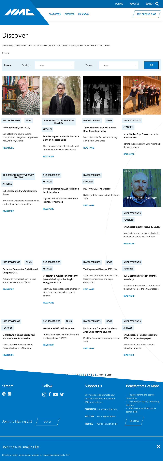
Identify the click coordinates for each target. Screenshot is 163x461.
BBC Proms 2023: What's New (96, 189)
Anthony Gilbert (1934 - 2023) (16, 128)
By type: (89, 65)
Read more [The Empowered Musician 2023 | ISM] (88, 289)
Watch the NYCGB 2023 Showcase (58, 328)
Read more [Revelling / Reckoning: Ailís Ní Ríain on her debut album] (48, 209)
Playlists (128, 220)
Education (83, 14)
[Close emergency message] (159, 447)
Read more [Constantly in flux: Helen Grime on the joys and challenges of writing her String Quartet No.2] (48, 303)
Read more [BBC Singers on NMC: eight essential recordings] (129, 296)
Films (109, 121)
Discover (69, 14)
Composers (54, 14)
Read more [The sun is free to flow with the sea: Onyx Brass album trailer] (88, 148)
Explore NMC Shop (146, 14)
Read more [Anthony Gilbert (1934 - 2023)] (8, 148)
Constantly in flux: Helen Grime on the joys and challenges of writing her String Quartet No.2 (60, 279)
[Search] (150, 4)
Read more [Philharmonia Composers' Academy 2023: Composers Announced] (88, 348)
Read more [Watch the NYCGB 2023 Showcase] (48, 345)
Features (128, 127)
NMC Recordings (11, 121)
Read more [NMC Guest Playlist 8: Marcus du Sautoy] (129, 244)
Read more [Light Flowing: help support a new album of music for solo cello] (8, 355)
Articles (47, 129)
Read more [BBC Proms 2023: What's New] (88, 205)
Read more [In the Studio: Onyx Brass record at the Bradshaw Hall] (129, 154)
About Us (134, 4)
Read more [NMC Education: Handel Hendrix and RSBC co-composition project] (129, 355)
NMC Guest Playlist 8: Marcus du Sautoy (142, 227)
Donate (119, 4)
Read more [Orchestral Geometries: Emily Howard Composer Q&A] (8, 289)
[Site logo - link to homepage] (25, 12)
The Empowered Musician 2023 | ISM (100, 269)
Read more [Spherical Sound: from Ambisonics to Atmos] (8, 211)
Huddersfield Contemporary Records (58, 122)
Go (151, 65)
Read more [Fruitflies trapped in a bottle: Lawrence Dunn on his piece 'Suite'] (48, 157)
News (28, 121)
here (9, 455)
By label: (26, 65)
